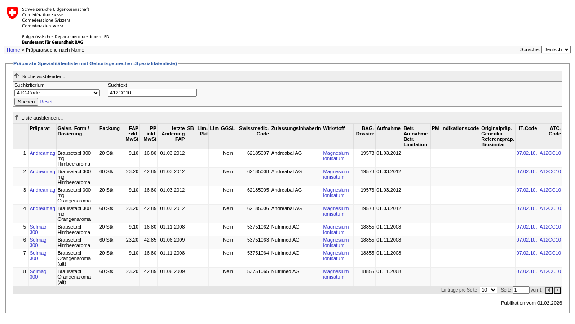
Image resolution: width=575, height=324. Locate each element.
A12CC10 (550, 153)
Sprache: (530, 49)
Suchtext (117, 85)
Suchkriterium (29, 85)
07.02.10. (527, 153)
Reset (46, 101)
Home (13, 50)
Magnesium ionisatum (336, 155)
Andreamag (42, 153)
